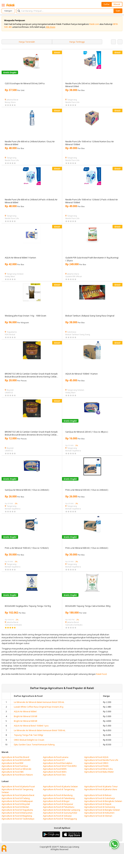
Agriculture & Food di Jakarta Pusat (18, 786)
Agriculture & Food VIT (54, 760)
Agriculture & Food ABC (13, 771)
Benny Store (10, 102)
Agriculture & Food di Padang (16, 798)
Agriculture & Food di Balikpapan (17, 801)
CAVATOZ (9, 392)
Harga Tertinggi (77, 41)
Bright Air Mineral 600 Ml (25, 720)
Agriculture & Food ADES (55, 771)
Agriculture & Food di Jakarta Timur (101, 786)
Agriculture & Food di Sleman (98, 815)
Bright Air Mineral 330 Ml (25, 716)
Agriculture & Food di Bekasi (97, 795)
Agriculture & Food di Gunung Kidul (60, 812)
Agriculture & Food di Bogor (56, 801)
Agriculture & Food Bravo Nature (17, 774)
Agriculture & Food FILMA (96, 765)
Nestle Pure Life (72, 102)
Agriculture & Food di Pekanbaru (58, 806)
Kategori (8, 11)
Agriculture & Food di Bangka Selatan (102, 809)
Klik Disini (50, 26)
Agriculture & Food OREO (96, 763)
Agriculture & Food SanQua (15, 765)
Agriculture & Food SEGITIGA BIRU (60, 765)
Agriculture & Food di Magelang (17, 815)
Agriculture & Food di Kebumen (99, 812)
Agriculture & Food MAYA (55, 768)
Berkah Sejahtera (73, 450)
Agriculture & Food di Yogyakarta (17, 809)
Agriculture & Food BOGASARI (16, 760)
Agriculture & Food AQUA (96, 757)
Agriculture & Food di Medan (15, 806)
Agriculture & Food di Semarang (99, 806)
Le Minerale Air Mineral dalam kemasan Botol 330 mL (39, 702)
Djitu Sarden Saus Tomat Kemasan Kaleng (34, 744)
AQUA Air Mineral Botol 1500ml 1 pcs (31, 725)
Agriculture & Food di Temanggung (60, 818)
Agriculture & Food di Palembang (59, 798)
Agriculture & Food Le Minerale (16, 768)
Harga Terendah (27, 41)
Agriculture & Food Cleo (54, 774)
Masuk (117, 4)
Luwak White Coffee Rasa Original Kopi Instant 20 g (38, 706)
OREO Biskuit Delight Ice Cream (29, 739)
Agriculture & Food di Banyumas (17, 812)
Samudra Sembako (13, 625)
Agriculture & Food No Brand (15, 757)
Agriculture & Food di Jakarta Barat (18, 795)
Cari (118, 10)
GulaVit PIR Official (73, 276)
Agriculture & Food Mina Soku (98, 768)
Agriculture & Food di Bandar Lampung (61, 809)
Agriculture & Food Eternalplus (57, 763)
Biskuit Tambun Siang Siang (77, 334)
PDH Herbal (10, 334)
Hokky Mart (10, 276)
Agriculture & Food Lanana (55, 757)
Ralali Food (101, 674)
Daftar (107, 4)
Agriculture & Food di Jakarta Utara (100, 789)
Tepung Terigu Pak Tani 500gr (28, 735)
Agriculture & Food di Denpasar (58, 804)
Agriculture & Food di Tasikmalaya (18, 818)
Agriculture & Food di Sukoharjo (99, 798)
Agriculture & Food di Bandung (57, 795)
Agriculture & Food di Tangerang (58, 789)
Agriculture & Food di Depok (97, 804)
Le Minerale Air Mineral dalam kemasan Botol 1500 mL (39, 730)
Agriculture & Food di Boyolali (16, 804)
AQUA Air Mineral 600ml (25, 711)
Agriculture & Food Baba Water (99, 771)
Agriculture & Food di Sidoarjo (57, 815)
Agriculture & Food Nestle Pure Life (101, 760)
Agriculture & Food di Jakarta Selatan (60, 786)
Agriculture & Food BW (12, 763)
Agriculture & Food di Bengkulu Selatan (103, 801)
